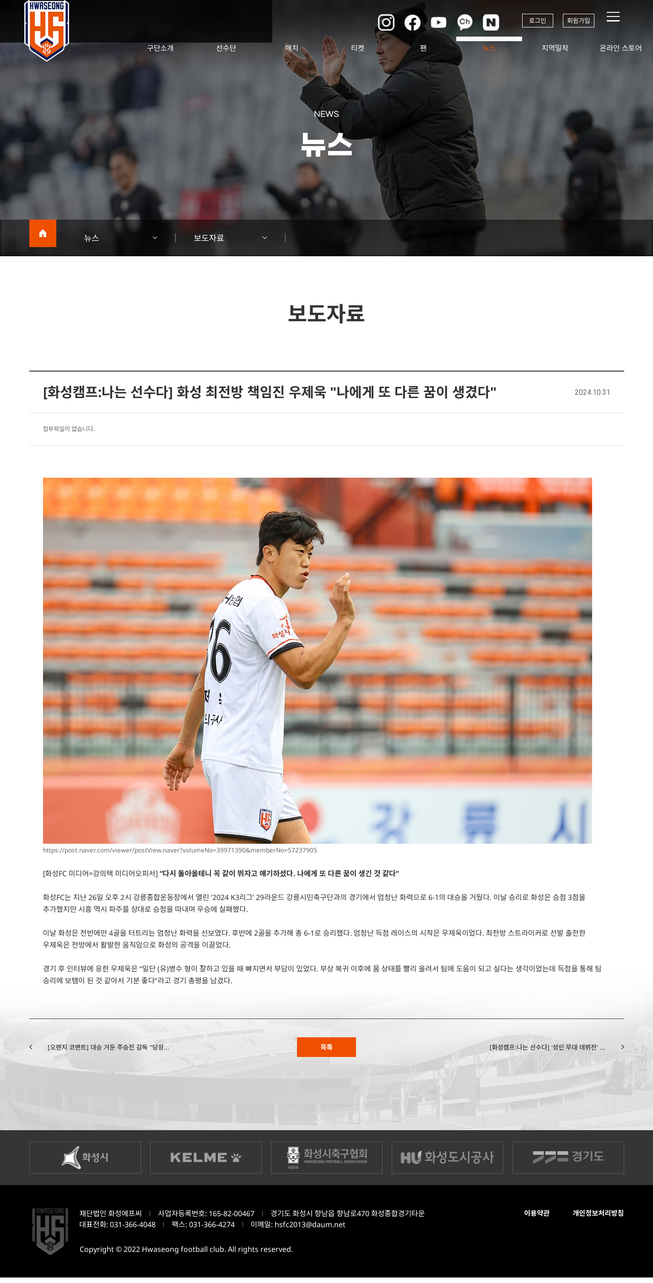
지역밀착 (554, 48)
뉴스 (489, 48)
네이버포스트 (478, 22)
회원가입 (575, 22)
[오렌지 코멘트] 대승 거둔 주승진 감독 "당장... (130, 1050)
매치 (291, 48)
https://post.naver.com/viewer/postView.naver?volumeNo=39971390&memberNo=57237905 (202, 850)
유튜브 (423, 22)
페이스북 (395, 22)
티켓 (357, 48)
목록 (326, 1049)
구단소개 (160, 48)
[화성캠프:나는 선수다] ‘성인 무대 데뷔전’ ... (526, 1050)
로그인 (525, 22)
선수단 (226, 48)
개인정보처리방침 (595, 1218)
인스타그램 (368, 22)
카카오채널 (450, 22)
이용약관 (529, 1218)
